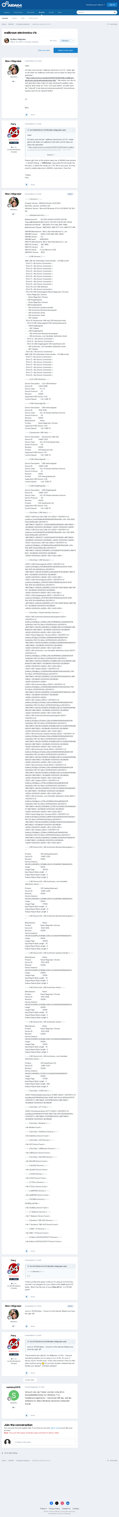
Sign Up (112, 5)
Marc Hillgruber (19, 39)
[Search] (88, 12)
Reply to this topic (65, 50)
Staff (23, 18)
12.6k (14, 147)
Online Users (33, 18)
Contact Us (66, 1509)
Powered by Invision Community (59, 1513)
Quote (32, 115)
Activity (51, 12)
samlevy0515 (13, 1387)
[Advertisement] (98, 44)
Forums (5, 18)
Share (53, 41)
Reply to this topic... (23, 1442)
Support (7, 12)
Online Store (18, 12)
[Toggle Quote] (28, 130)
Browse (42, 13)
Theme (43, 1509)
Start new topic (44, 50)
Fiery (13, 124)
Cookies (76, 1509)
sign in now (55, 1428)
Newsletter (31, 12)
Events (14, 18)
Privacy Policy (54, 1509)
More (60, 12)
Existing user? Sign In (95, 5)
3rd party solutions (31, 42)
